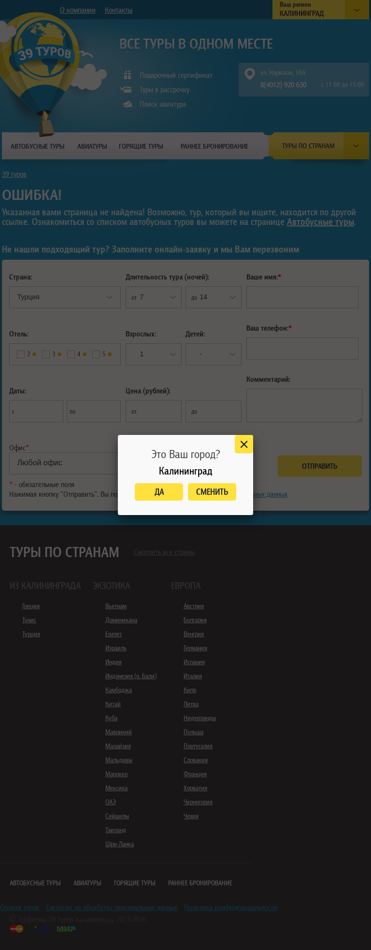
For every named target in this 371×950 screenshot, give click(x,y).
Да (159, 492)
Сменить (212, 492)
